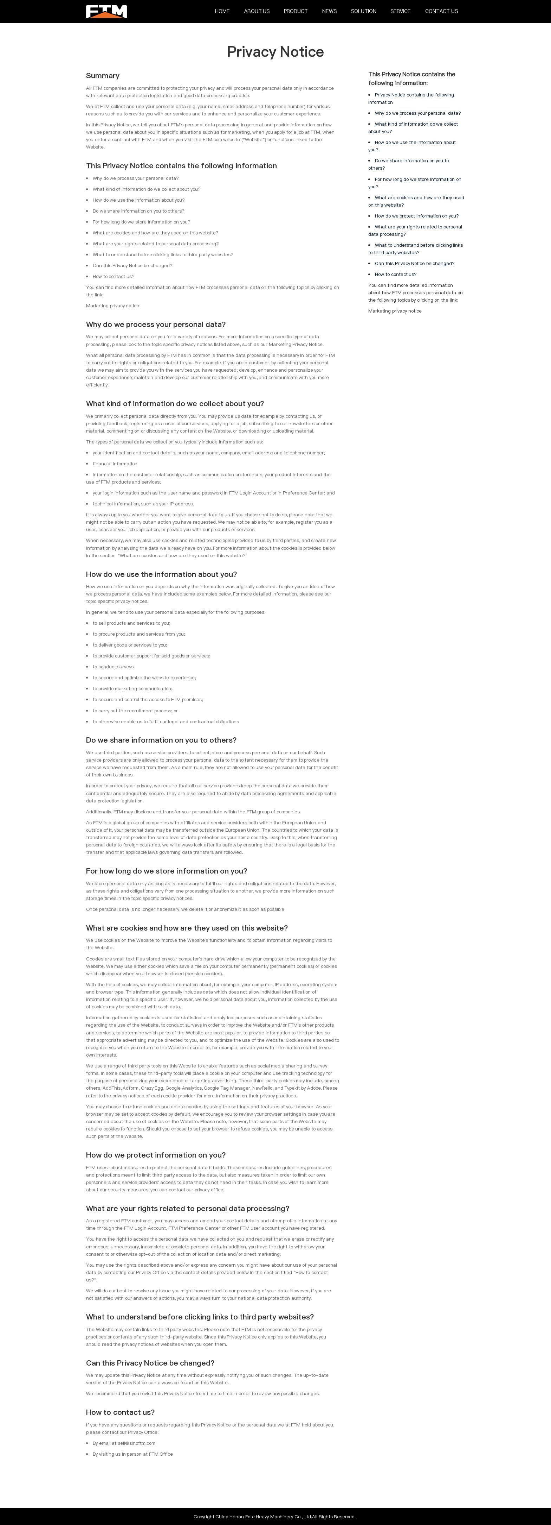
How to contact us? (396, 274)
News (329, 11)
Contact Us (441, 11)
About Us (257, 11)
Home (222, 11)
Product (296, 11)
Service (400, 11)
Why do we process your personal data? (418, 113)
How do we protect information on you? (417, 216)
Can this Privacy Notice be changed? (415, 263)
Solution (363, 11)
